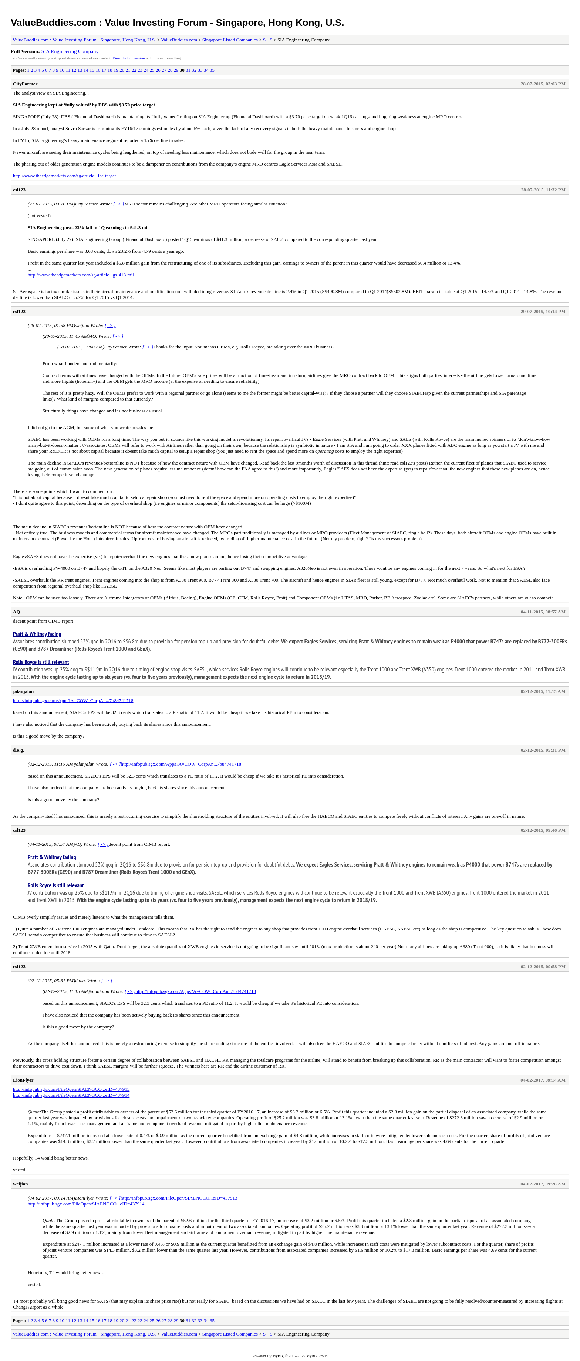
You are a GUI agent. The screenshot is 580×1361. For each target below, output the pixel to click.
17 (103, 70)
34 (206, 70)
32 (194, 70)
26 (158, 70)
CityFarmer (25, 83)
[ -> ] (118, 204)
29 (175, 70)
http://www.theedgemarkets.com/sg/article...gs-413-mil (81, 275)
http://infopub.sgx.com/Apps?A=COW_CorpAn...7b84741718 (73, 700)
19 (116, 70)
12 (73, 70)
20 (121, 70)
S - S (267, 39)
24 (146, 70)
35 (212, 70)
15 (92, 70)
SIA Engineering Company (70, 51)
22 (134, 70)
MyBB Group (316, 1356)
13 (79, 70)
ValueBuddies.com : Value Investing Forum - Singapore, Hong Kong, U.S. (177, 22)
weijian (20, 1184)
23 (140, 70)
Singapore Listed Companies (230, 39)
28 (170, 70)
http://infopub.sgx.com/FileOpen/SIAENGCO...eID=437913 (71, 1089)
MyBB (277, 1356)
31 (188, 70)
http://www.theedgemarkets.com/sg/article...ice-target (64, 175)
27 (164, 70)
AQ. (17, 612)
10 (62, 70)
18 (110, 70)
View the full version (128, 58)
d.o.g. (18, 750)
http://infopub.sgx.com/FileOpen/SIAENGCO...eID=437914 (71, 1095)
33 (200, 70)
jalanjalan (23, 691)
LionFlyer (23, 1080)
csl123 (19, 190)
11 (67, 70)
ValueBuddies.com (179, 39)
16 (97, 70)
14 (86, 70)
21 (127, 70)
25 (151, 70)
